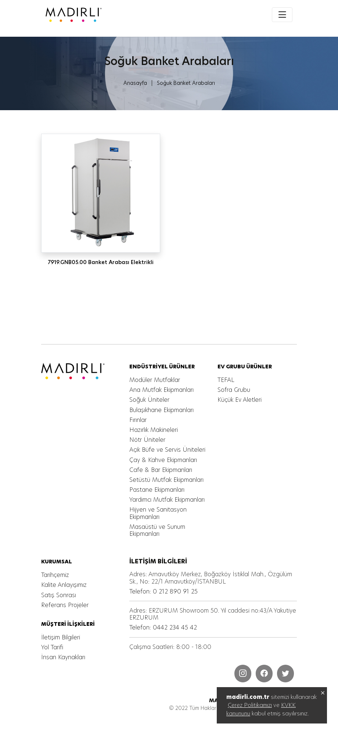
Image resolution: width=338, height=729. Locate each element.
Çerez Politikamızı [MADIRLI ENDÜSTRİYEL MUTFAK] (250, 705)
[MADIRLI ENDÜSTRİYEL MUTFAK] (102, 15)
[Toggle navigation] (282, 14)
